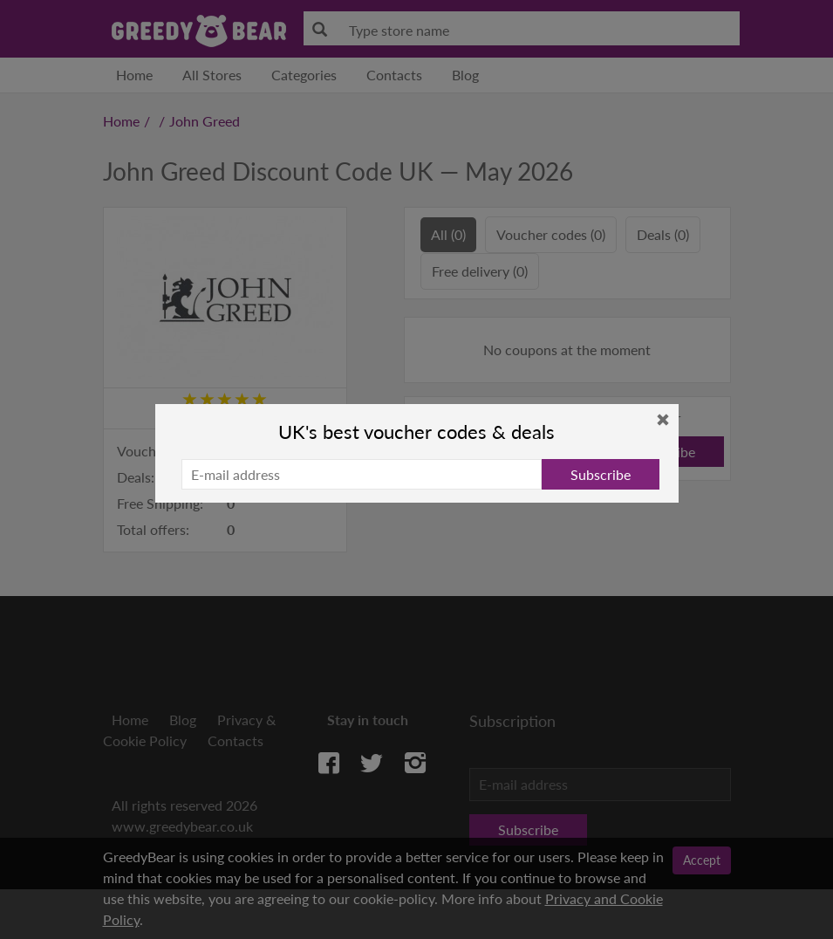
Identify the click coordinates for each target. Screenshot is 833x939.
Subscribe (600, 474)
